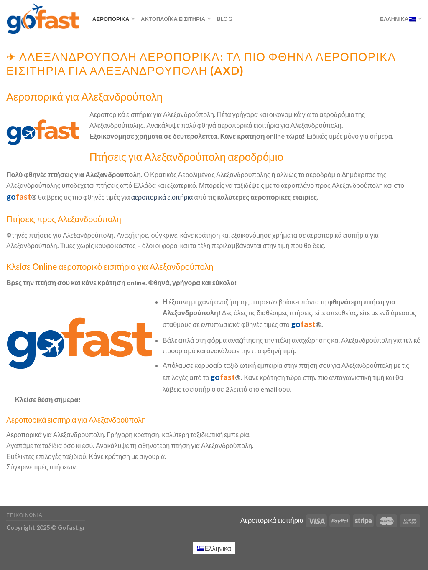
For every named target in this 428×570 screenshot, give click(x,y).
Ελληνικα (401, 19)
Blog (224, 18)
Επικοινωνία (24, 515)
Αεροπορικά (113, 19)
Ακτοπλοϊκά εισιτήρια (176, 19)
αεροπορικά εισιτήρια (162, 197)
